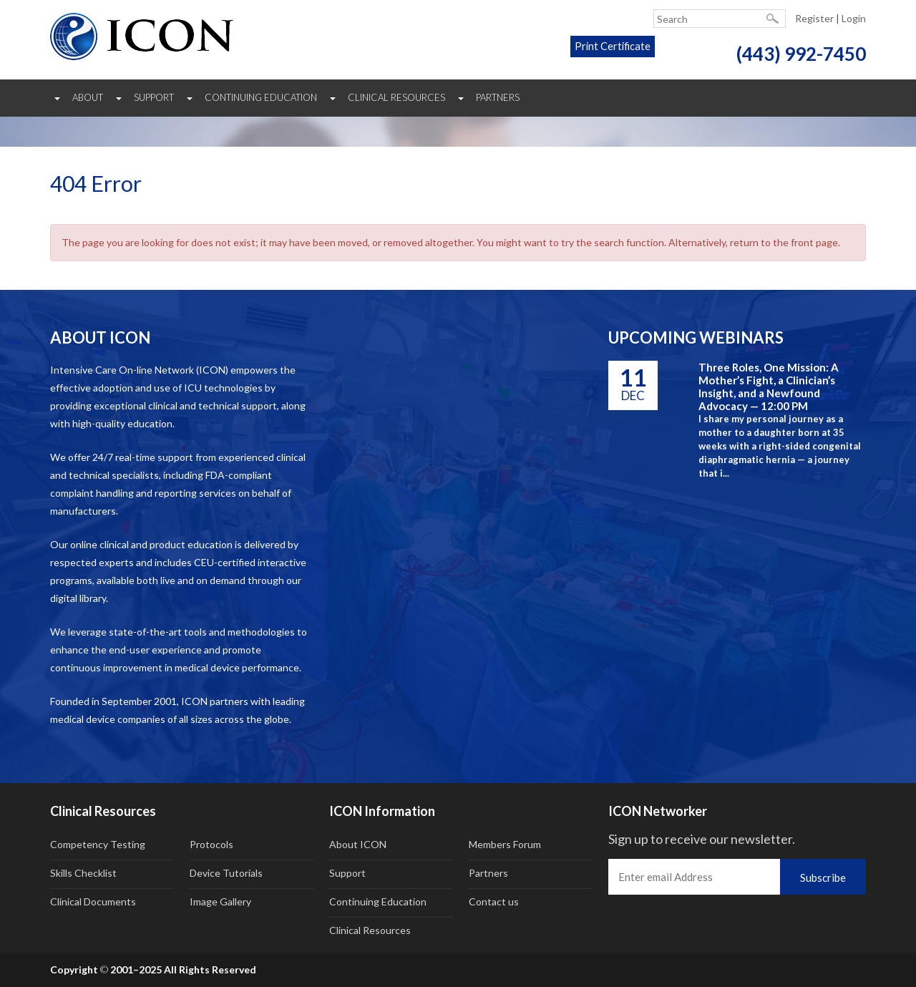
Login (854, 18)
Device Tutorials (226, 873)
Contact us (494, 901)
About (87, 97)
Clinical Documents (93, 901)
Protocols (211, 844)
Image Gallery (220, 901)
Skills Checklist (83, 873)
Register (814, 18)
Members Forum (505, 844)
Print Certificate (598, 54)
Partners (498, 97)
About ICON (357, 844)
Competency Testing (97, 844)
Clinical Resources (396, 97)
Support (154, 97)
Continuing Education (261, 97)
